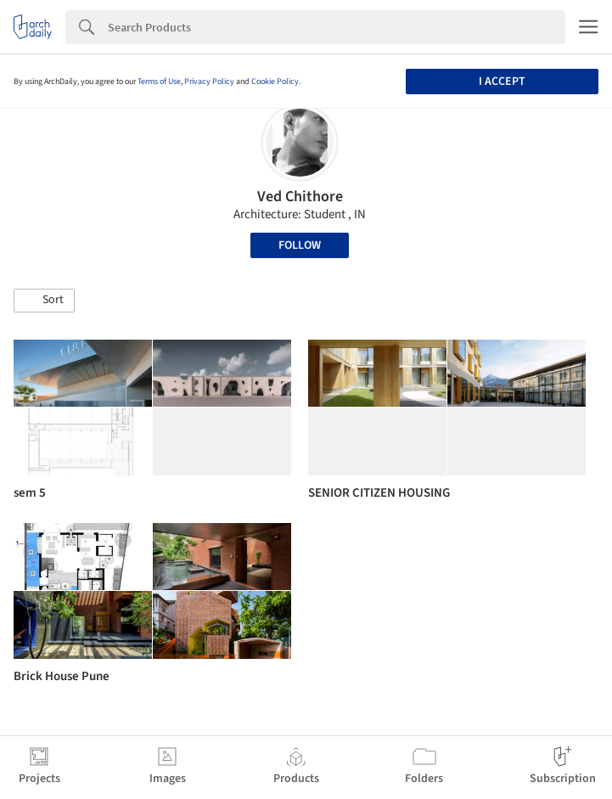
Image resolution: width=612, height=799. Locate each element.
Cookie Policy (275, 81)
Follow (299, 245)
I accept (502, 81)
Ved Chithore (300, 196)
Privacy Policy (209, 81)
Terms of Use (159, 81)
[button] (44, 300)
